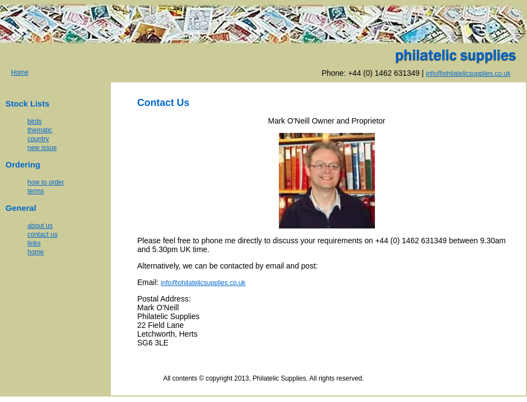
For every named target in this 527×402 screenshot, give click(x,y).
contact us (42, 234)
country (38, 139)
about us (40, 226)
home (35, 252)
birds (34, 121)
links (34, 243)
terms (35, 191)
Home (20, 72)
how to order (45, 182)
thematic (39, 130)
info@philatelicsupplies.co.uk (203, 283)
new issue (42, 148)
